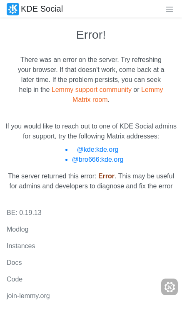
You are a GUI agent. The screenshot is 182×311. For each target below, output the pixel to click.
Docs (14, 262)
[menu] (169, 8)
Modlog (17, 229)
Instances (21, 245)
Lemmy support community (92, 89)
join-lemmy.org (28, 295)
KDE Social (35, 8)
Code (14, 279)
